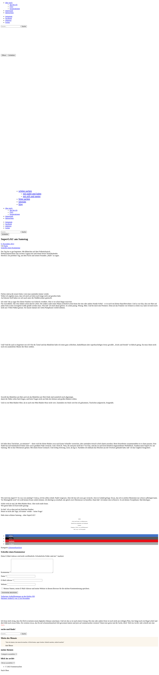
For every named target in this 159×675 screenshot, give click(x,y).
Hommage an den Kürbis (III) (18, 599)
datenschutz (9, 13)
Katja (6, 246)
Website (4, 587)
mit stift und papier (32, 196)
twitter (7, 22)
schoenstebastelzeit (15, 548)
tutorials (22, 201)
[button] (9, 536)
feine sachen (24, 199)
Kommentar (6, 575)
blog (21, 204)
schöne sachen (25, 191)
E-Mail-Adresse (7, 583)
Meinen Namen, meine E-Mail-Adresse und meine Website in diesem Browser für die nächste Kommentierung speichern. (47, 591)
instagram (8, 16)
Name (3, 579)
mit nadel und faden (32, 193)
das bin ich (13, 5)
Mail (2, 628)
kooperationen (15, 9)
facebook (8, 18)
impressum (9, 11)
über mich (8, 3)
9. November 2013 (7, 244)
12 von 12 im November (15, 601)
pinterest (8, 20)
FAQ (11, 7)
